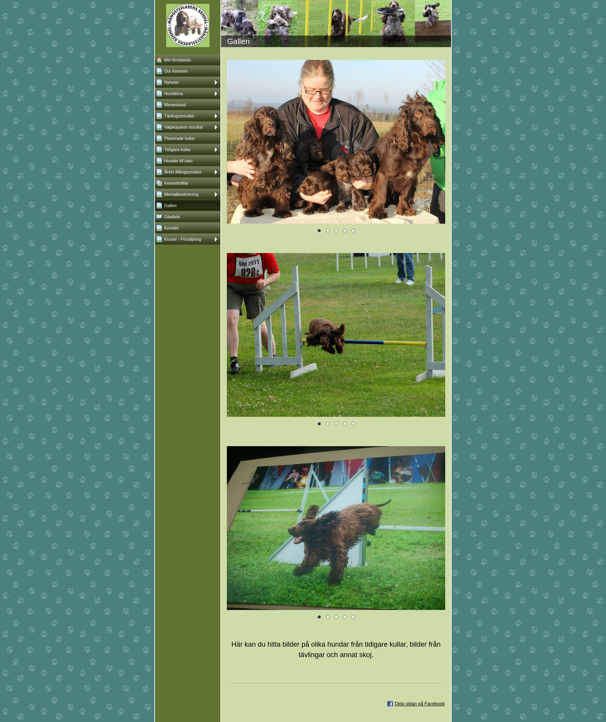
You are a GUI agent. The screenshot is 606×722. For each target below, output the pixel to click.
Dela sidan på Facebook (420, 704)
